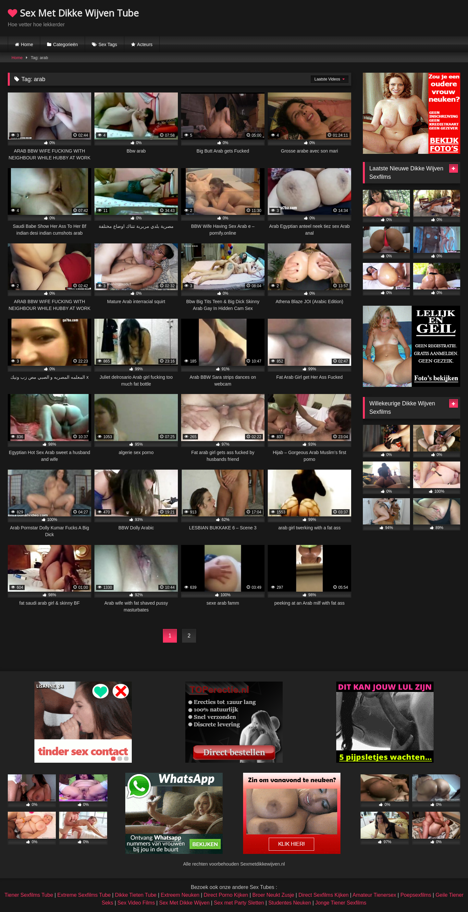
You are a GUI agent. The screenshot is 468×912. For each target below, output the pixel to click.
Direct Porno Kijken (225, 895)
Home (27, 44)
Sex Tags (107, 44)
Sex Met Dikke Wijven (184, 903)
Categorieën (65, 44)
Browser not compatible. (384, 17)
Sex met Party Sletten (239, 903)
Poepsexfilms (415, 895)
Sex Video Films (136, 903)
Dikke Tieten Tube (135, 895)
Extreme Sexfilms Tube (84, 895)
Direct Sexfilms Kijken (323, 895)
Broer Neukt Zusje (273, 895)
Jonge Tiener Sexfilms (340, 903)
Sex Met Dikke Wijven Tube (73, 12)
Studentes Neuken (289, 903)
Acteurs (144, 44)
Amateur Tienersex (374, 895)
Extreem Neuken (180, 895)
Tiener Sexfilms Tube (29, 895)
